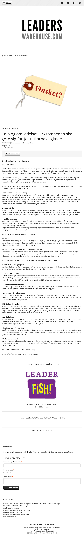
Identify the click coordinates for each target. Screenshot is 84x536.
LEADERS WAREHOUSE (13, 129)
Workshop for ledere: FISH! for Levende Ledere (42, 404)
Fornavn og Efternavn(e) (12, 462)
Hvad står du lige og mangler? (13, 512)
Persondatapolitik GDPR (11, 517)
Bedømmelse (8, 470)
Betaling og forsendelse (11, 508)
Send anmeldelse (11, 488)
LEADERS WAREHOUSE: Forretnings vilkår (16, 510)
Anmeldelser (7, 446)
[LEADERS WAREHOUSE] (42, 29)
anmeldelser (15, 143)
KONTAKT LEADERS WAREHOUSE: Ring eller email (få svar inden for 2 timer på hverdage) (31, 504)
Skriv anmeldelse (28, 143)
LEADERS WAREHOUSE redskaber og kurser (17, 506)
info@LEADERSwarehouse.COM (43, 531)
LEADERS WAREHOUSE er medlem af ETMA (17, 515)
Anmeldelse (7, 477)
